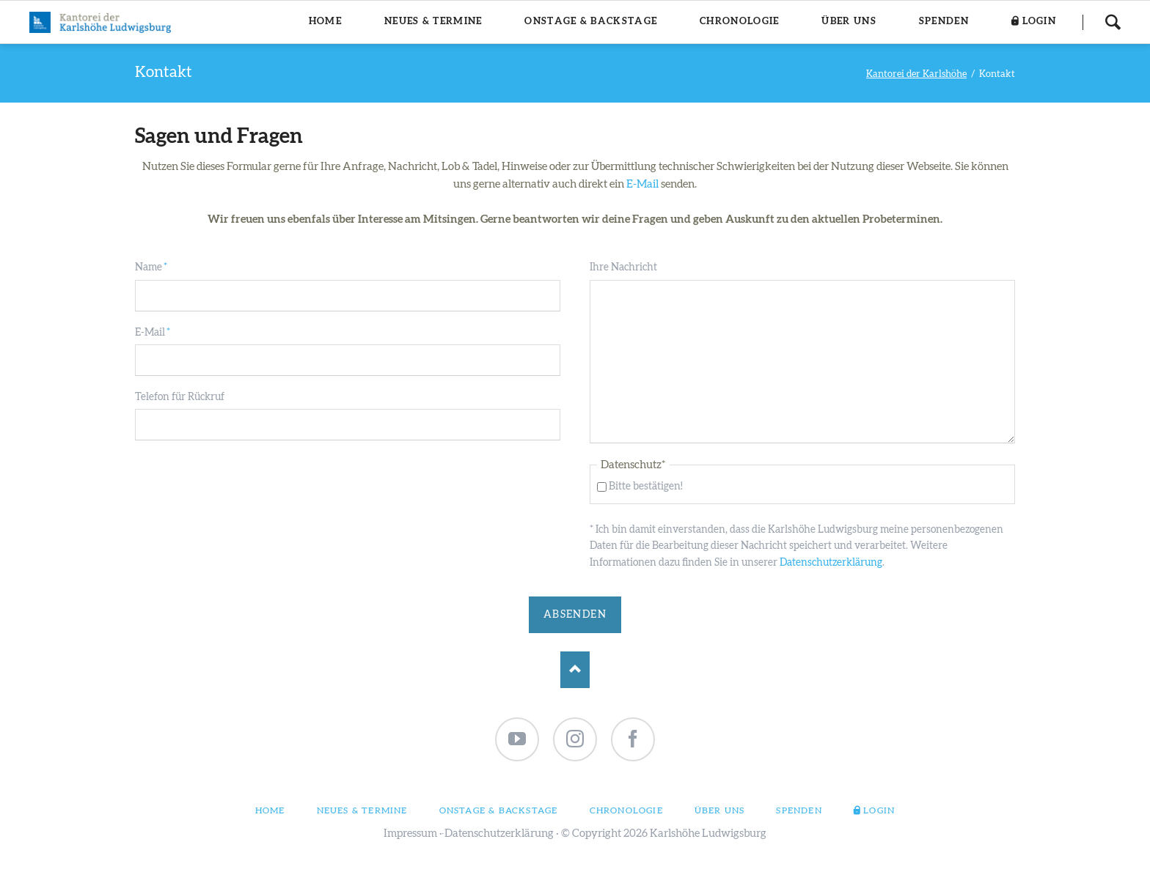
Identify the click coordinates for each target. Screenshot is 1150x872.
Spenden (798, 810)
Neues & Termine (362, 810)
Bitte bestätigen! (646, 486)
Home (270, 810)
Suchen (1113, 22)
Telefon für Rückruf (179, 397)
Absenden (575, 615)
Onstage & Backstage (498, 810)
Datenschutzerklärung (831, 563)
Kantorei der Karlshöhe (916, 74)
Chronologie (626, 810)
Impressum (410, 833)
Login (879, 810)
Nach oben (575, 669)
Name (158, 266)
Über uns (720, 810)
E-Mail (642, 184)
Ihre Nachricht (623, 267)
